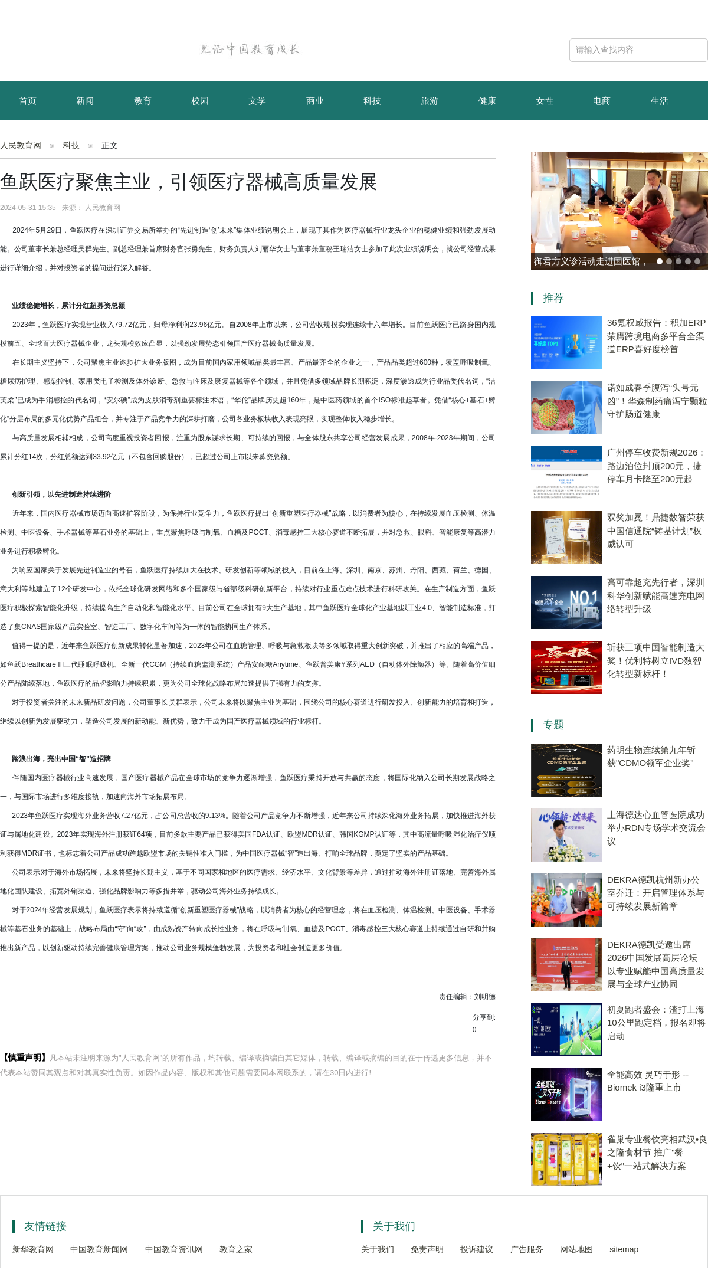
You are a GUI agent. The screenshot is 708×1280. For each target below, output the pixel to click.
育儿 (28, 140)
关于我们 (377, 1249)
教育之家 (236, 1249)
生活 (659, 101)
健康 (487, 101)
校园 (200, 101)
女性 (544, 101)
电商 (602, 101)
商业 (315, 101)
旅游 (429, 101)
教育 (143, 101)
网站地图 (576, 1249)
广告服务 (526, 1249)
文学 (257, 101)
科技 (372, 101)
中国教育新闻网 (99, 1249)
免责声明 (427, 1249)
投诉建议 (476, 1249)
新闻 (85, 101)
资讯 (85, 140)
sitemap (623, 1249)
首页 (28, 101)
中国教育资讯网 (174, 1249)
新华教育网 (33, 1249)
